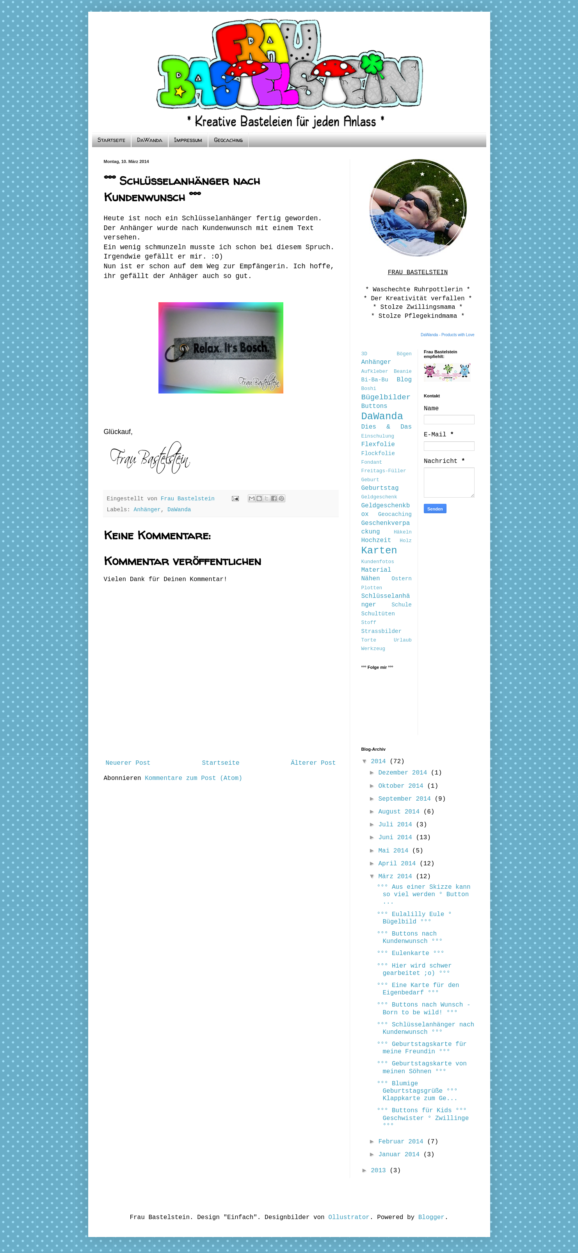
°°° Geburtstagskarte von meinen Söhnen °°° (421, 1067)
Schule (401, 605)
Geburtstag (380, 488)
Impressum (188, 140)
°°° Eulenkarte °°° (410, 953)
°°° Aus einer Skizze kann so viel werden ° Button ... (423, 895)
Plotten (371, 588)
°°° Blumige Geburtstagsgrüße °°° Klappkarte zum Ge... (417, 1091)
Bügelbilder (386, 397)
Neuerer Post (128, 763)
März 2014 (397, 876)
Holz (406, 541)
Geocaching (228, 140)
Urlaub (403, 640)
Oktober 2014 (402, 786)
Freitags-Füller (383, 471)
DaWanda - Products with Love (447, 335)
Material (376, 570)
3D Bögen (386, 354)
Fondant (371, 462)
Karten (379, 550)
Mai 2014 (395, 850)
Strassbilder (381, 631)
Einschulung (377, 436)
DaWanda (149, 140)
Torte (368, 640)
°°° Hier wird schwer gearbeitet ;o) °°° (414, 969)
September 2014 (406, 799)
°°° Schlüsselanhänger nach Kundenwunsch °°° (425, 1028)
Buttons (374, 406)
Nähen (370, 578)
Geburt (370, 480)
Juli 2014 (397, 824)
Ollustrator (349, 1217)
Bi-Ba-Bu (374, 380)
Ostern (401, 579)
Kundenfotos (377, 562)
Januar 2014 (400, 1154)
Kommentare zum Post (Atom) (193, 778)
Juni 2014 (397, 837)
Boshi (368, 389)
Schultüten (378, 614)
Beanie (403, 371)
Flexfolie (378, 444)
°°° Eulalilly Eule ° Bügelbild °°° (414, 918)
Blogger (431, 1217)
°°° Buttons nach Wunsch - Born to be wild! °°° (423, 1008)
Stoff (368, 623)
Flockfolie (378, 453)
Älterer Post (313, 763)
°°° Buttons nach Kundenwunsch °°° (410, 937)
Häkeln (403, 532)
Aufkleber (374, 371)
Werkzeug (373, 649)
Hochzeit (376, 540)
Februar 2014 (402, 1141)
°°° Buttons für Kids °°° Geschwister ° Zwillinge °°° (423, 1118)
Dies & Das (386, 427)
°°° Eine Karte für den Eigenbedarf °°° (418, 989)
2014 (380, 761)
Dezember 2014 (404, 772)
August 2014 (400, 811)
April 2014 (399, 863)
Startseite (111, 140)
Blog (404, 379)
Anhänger (147, 510)
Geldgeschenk (379, 497)
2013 (380, 1170)
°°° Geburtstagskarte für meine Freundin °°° (421, 1048)
